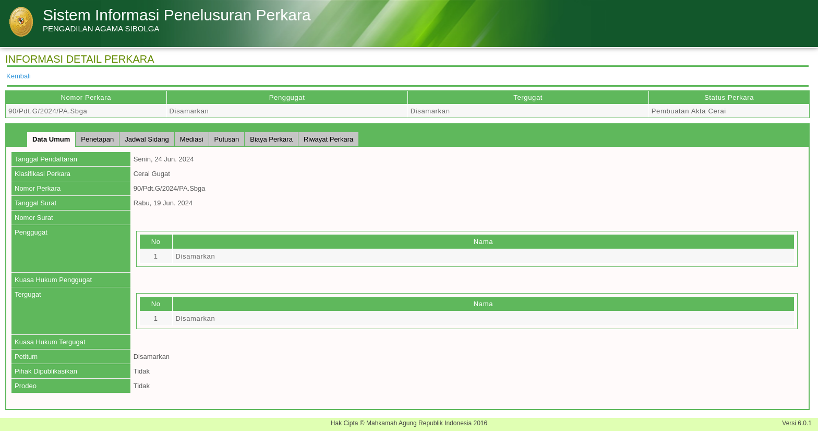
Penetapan (97, 139)
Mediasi (191, 139)
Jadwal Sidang (147, 139)
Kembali (18, 76)
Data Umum (51, 139)
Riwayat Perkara (328, 139)
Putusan (226, 139)
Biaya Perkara (271, 139)
